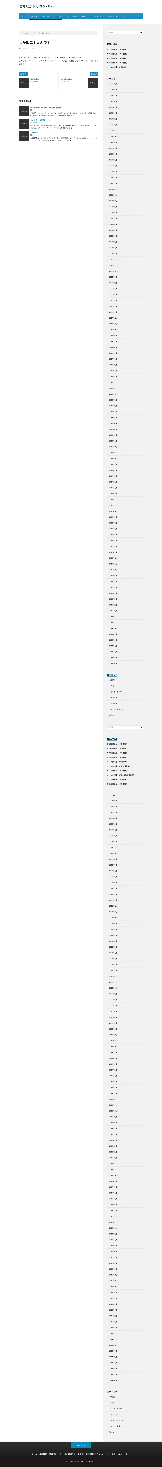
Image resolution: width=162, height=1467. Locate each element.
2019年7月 (113, 341)
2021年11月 (113, 195)
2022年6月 (113, 154)
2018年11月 (113, 388)
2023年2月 (113, 119)
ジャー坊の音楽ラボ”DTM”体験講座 (118, 766)
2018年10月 (113, 394)
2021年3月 (113, 242)
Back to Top (81, 1445)
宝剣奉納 (34, 132)
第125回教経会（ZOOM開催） (117, 58)
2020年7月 (113, 289)
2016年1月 (113, 552)
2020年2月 (113, 306)
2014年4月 (113, 663)
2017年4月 (113, 488)
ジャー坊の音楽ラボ (61, 16)
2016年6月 (113, 523)
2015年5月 (113, 587)
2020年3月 (113, 300)
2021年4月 (113, 236)
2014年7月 (113, 646)
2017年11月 (113, 453)
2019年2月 (113, 371)
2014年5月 (113, 658)
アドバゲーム (114, 697)
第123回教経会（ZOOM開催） (117, 771)
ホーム (23, 16)
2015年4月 (113, 593)
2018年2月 (113, 435)
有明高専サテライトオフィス (92, 16)
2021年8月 (113, 212)
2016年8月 (113, 517)
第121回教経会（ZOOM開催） (117, 784)
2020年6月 (113, 294)
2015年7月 (113, 581)
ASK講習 (112, 680)
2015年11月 (113, 564)
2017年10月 (113, 458)
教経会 (75, 16)
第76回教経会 (66, 79)
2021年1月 (113, 253)
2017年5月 (113, 482)
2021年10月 (113, 201)
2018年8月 (113, 406)
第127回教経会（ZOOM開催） (117, 49)
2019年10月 (113, 330)
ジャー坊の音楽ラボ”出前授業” (117, 67)
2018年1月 (113, 441)
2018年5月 (113, 417)
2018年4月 (113, 423)
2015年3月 (113, 599)
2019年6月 (113, 347)
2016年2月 (113, 546)
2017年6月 (113, 476)
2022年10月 (113, 136)
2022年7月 (113, 148)
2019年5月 (113, 353)
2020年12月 (113, 259)
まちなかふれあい (115, 692)
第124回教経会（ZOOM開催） (117, 63)
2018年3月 (113, 429)
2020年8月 (113, 283)
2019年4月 (113, 359)
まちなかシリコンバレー (37, 6)
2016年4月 (113, 535)
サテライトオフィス (116, 703)
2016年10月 (113, 511)
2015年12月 (113, 558)
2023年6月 (113, 101)
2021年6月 (113, 224)
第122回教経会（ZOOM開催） (117, 779)
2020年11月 (113, 265)
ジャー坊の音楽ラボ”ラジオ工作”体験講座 (120, 775)
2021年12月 (113, 189)
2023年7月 (113, 95)
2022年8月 (113, 142)
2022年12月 (113, 131)
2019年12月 (113, 318)
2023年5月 (113, 107)
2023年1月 (113, 125)
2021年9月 (113, 207)
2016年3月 (113, 540)
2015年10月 (113, 570)
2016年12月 (113, 499)
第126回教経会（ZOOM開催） (117, 54)
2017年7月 (113, 470)
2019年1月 (113, 376)
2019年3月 (113, 365)
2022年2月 (113, 177)
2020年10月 (113, 271)
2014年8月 (113, 640)
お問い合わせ (112, 16)
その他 (32, 48)
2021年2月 (113, 248)
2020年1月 (113, 312)
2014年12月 (113, 617)
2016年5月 (113, 529)
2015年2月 (113, 605)
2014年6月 (113, 652)
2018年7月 (113, 412)
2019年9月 (113, 335)
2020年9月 (113, 277)
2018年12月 (113, 382)
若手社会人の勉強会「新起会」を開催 (45, 107)
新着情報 (46, 16)
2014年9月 (113, 634)
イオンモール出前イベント (41, 120)
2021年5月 (113, 230)
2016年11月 (113, 505)
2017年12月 (113, 447)
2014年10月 (113, 628)
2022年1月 (113, 183)
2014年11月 (113, 622)
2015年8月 (113, 576)
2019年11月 (113, 324)
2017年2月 (113, 494)
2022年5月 (113, 160)
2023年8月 (113, 90)
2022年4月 (113, 166)
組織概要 (34, 16)
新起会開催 (34, 79)
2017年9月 (113, 464)
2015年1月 (113, 611)
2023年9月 (113, 84)
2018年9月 (113, 400)
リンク (124, 16)
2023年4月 (113, 113)
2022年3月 (113, 172)
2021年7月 (113, 218)
